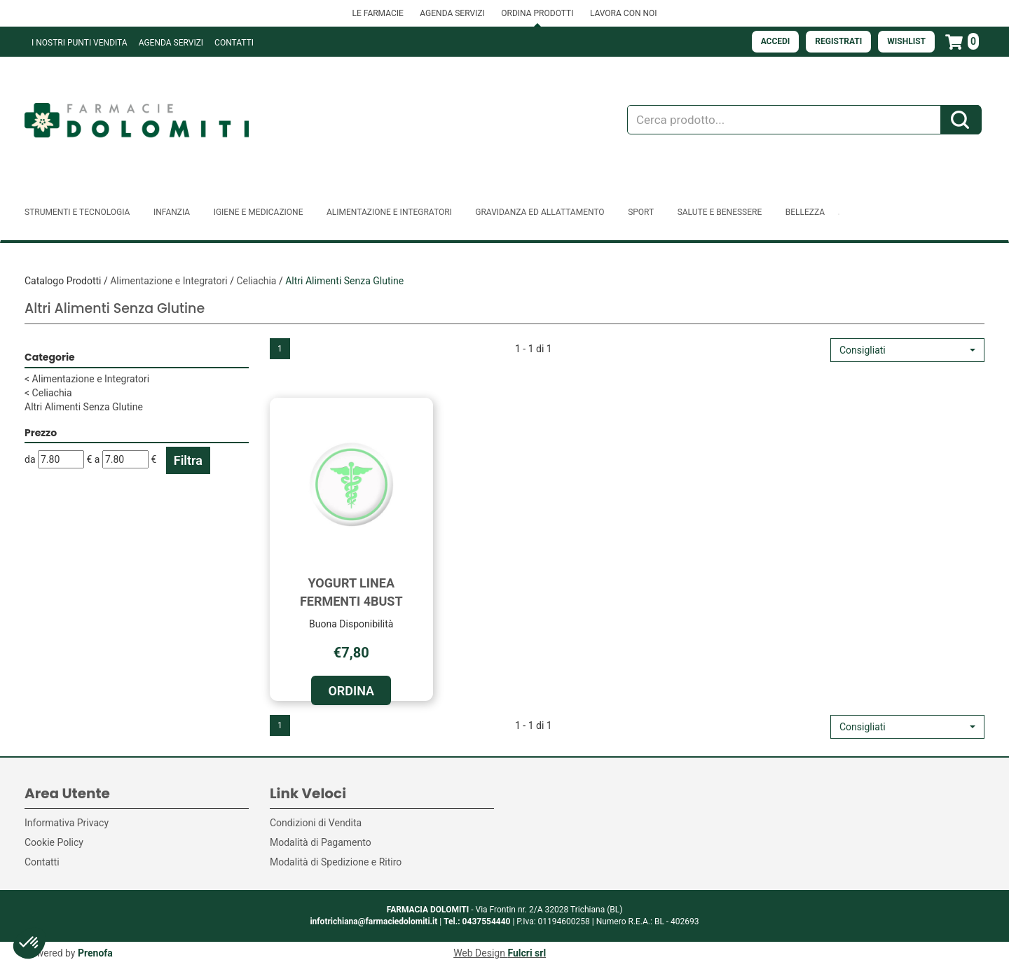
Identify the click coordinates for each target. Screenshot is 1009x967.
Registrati (838, 41)
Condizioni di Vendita (316, 822)
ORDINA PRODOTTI (537, 13)
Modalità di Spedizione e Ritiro (335, 862)
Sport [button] (641, 212)
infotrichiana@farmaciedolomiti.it (373, 921)
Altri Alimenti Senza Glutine (84, 406)
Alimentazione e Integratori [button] (389, 212)
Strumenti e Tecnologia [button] (77, 212)
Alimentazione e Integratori (169, 280)
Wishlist (906, 41)
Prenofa (95, 953)
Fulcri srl (526, 953)
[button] (907, 350)
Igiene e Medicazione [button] (258, 212)
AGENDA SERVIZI (452, 13)
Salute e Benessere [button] (720, 212)
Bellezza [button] (805, 212)
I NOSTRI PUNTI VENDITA (80, 43)
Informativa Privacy (67, 822)
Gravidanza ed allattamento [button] (539, 212)
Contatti (234, 43)
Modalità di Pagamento (320, 842)
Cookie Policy (54, 842)
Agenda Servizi (171, 43)
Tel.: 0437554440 (477, 921)
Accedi (775, 41)
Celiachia (256, 280)
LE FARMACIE (377, 13)
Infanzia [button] (171, 212)
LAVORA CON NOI (623, 13)
